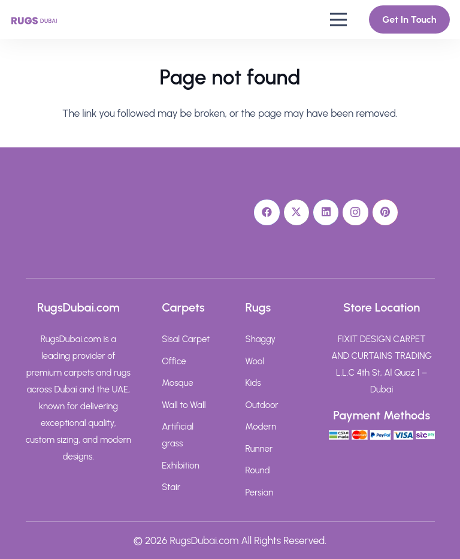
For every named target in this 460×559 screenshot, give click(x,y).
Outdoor (262, 405)
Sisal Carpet (186, 339)
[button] (338, 20)
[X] (297, 212)
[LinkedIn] (326, 212)
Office (174, 361)
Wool (255, 361)
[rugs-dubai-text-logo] (34, 20)
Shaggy (261, 339)
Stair (171, 487)
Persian (260, 492)
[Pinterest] (385, 212)
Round (258, 470)
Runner (259, 448)
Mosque (177, 382)
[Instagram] (355, 212)
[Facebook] (267, 212)
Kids (253, 382)
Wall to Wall (183, 405)
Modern (261, 426)
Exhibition (180, 465)
